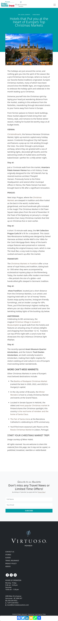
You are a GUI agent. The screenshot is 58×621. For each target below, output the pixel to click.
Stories (8, 555)
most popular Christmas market (33, 405)
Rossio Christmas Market (21, 429)
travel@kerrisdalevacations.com (18, 605)
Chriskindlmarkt (14, 134)
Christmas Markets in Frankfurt (24, 263)
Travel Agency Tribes (40, 614)
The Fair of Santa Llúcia (20, 419)
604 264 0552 (12, 601)
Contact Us (9, 552)
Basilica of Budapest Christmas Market (30, 381)
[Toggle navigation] (54, 5)
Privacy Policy (41, 492)
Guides (8, 558)
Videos (8, 566)
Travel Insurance (12, 561)
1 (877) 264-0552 (12, 603)
